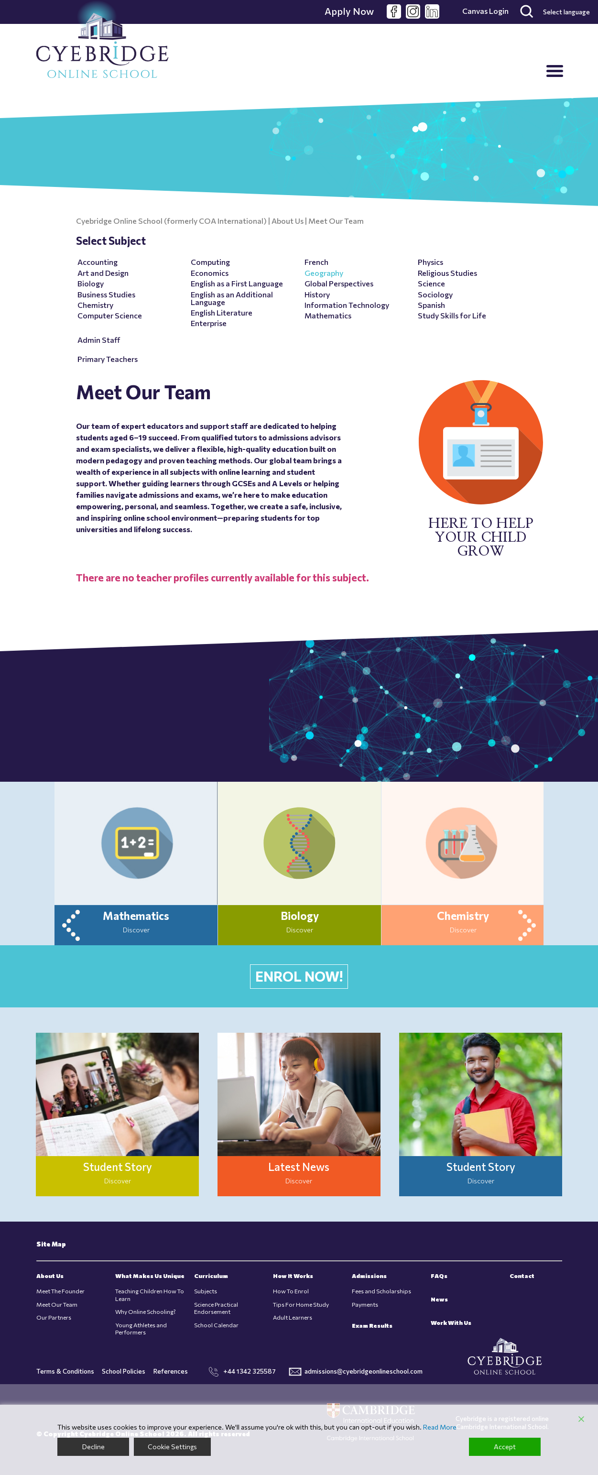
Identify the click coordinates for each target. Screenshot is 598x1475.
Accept (505, 1446)
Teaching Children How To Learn (149, 1295)
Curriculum (211, 1275)
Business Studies (106, 294)
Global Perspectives (338, 283)
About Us (50, 1275)
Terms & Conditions (65, 1371)
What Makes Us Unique (150, 1275)
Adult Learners (292, 1317)
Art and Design (103, 272)
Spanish (431, 304)
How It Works (293, 1275)
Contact (522, 1275)
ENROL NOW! (299, 976)
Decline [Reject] (93, 1446)
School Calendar (216, 1325)
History (317, 294)
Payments (365, 1304)
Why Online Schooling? (145, 1311)
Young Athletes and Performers (141, 1329)
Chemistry (95, 304)
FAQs (439, 1275)
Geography (323, 272)
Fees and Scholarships (381, 1291)
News (439, 1299)
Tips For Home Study (301, 1304)
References (170, 1371)
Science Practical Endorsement (216, 1308)
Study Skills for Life (452, 315)
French (316, 261)
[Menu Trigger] (555, 70)
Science (431, 283)
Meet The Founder (60, 1291)
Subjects (205, 1291)
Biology (90, 283)
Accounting (97, 261)
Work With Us (451, 1322)
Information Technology (346, 304)
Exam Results (372, 1325)
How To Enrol (291, 1291)
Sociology (435, 294)
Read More (440, 1427)
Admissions (369, 1275)
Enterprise (209, 323)
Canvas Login (485, 11)
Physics (430, 261)
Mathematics (327, 315)
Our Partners (53, 1317)
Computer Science (109, 315)
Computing (210, 261)
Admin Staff (98, 339)
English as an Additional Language (232, 298)
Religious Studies (447, 272)
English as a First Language (237, 283)
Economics (209, 272)
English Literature (221, 312)
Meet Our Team (56, 1304)
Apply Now (349, 11)
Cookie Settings (172, 1446)
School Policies (123, 1371)
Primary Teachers (107, 358)
